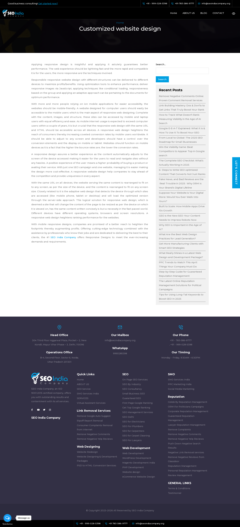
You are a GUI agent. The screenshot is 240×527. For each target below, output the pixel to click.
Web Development (133, 453)
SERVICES (82, 398)
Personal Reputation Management (187, 470)
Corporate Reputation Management (188, 411)
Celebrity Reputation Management (187, 402)
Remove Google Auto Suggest (94, 416)
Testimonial (174, 493)
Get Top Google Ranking (136, 407)
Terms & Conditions (179, 488)
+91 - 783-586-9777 (181, 340)
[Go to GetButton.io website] (7, 524)
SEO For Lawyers (132, 440)
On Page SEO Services (135, 379)
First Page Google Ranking (137, 403)
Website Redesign (87, 452)
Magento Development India (138, 462)
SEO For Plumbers (132, 426)
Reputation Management (182, 466)
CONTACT (218, 13)
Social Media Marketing (181, 389)
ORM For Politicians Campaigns (186, 406)
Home (173, 13)
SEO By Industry (131, 384)
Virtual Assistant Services (91, 403)
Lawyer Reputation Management (186, 424)
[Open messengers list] (7, 518)
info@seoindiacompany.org (120, 340)
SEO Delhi (128, 417)
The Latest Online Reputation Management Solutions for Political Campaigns (180, 285)
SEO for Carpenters (133, 431)
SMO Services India (88, 393)
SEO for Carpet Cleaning (136, 435)
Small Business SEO (133, 393)
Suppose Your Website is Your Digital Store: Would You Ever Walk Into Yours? (181, 197)
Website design (131, 472)
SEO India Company (63, 237)
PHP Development (133, 467)
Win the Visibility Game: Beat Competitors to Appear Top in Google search (182, 151)
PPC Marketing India (179, 384)
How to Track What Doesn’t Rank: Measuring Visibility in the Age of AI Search (180, 119)
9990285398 (120, 353)
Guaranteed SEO (131, 398)
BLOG (203, 13)
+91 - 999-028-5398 (181, 344)
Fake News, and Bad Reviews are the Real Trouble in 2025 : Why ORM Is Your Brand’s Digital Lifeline (181, 183)
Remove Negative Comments (93, 434)
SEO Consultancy (132, 389)
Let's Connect (236, 173)
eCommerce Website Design (138, 476)
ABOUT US (189, 13)
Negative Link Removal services (186, 452)
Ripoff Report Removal (90, 420)
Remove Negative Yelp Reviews (95, 439)
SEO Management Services (137, 412)
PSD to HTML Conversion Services (96, 465)
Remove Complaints (179, 429)
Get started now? (48, 3)
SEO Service (84, 389)
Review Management (180, 475)
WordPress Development (136, 458)
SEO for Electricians (133, 421)
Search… (161, 64)
